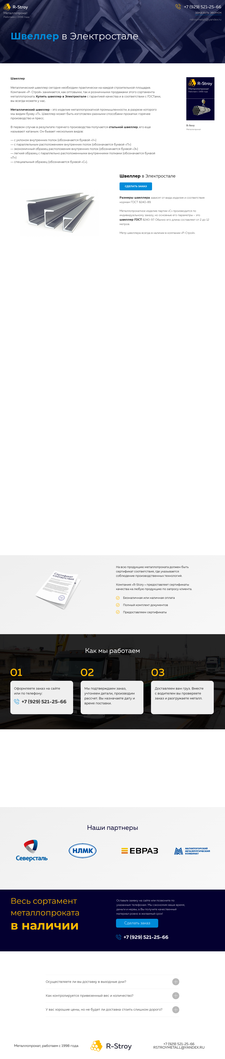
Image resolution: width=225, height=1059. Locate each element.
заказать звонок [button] (208, 12)
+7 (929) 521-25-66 (202, 7)
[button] (136, 186)
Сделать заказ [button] (137, 923)
